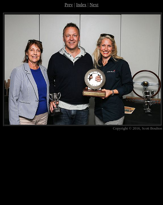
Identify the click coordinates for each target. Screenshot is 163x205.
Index (81, 4)
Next (94, 4)
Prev (68, 4)
